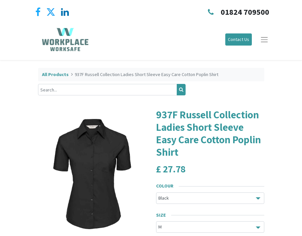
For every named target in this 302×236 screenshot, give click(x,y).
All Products (55, 74)
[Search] (181, 89)
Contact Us (238, 39)
